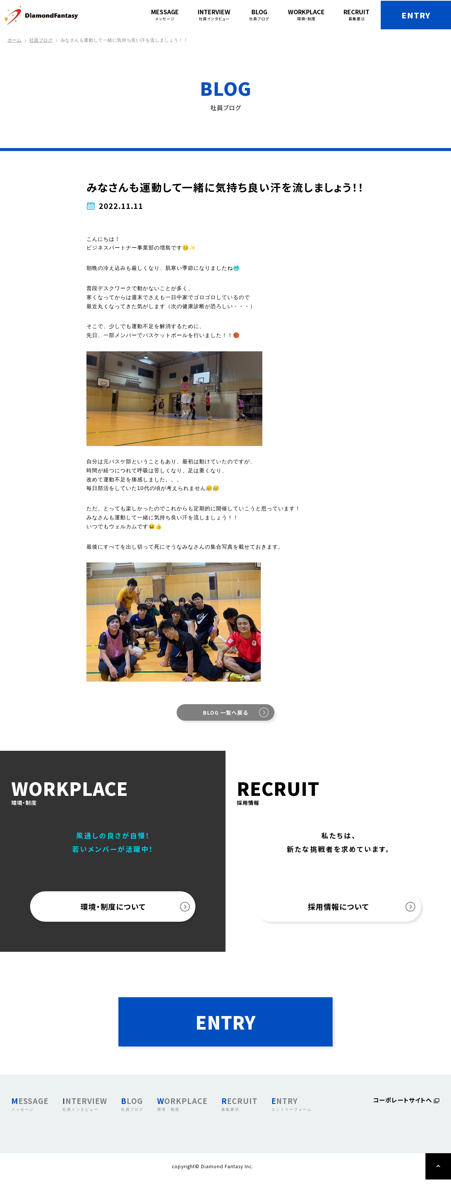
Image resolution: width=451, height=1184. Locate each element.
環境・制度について (112, 906)
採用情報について (338, 906)
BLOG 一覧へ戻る (225, 712)
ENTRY (413, 15)
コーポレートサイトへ (402, 1105)
